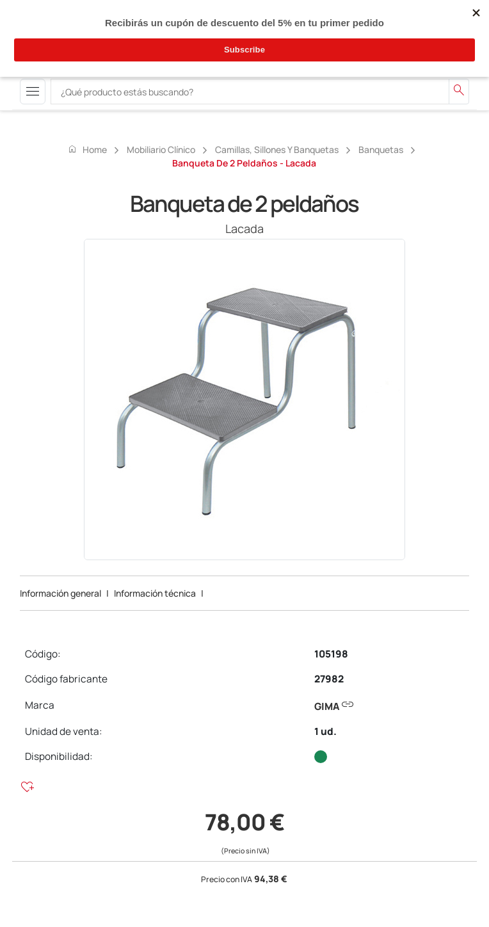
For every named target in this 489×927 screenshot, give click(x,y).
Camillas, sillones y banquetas (277, 149)
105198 (331, 654)
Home (87, 149)
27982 (329, 679)
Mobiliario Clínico (161, 149)
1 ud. (325, 731)
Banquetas (380, 149)
